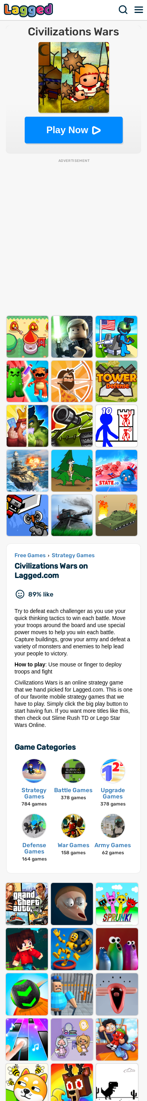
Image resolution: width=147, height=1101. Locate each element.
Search (123, 10)
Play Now (67, 130)
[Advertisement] (73, 237)
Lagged (29, 10)
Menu (139, 10)
